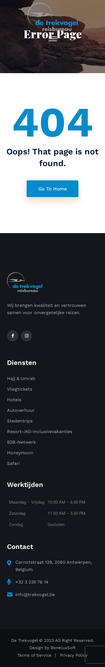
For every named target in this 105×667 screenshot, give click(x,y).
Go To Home (52, 189)
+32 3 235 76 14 (31, 582)
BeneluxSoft (63, 647)
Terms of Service (34, 655)
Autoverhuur (21, 410)
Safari (13, 463)
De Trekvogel (24, 640)
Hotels (14, 399)
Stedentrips (19, 421)
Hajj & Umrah (21, 378)
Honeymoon (20, 452)
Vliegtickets (19, 389)
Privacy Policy (74, 655)
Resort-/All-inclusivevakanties (39, 431)
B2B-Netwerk (21, 442)
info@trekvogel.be (35, 594)
